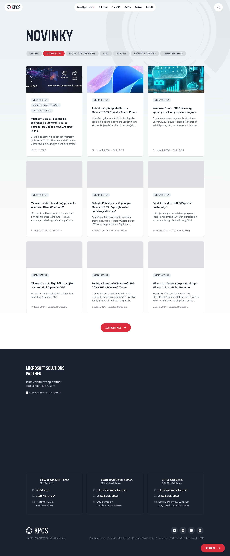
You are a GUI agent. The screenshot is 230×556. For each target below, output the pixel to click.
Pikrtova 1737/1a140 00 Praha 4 (45, 503)
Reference (103, 7)
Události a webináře (145, 54)
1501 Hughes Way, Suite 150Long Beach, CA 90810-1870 (173, 503)
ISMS (201, 538)
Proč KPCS (116, 7)
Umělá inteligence (173, 54)
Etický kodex (162, 538)
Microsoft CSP (54, 54)
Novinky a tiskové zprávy (82, 54)
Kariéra (128, 7)
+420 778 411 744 (45, 496)
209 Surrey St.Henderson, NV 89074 (109, 503)
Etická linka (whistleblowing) (183, 538)
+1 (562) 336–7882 (107, 496)
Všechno (34, 54)
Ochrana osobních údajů (119, 538)
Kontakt (149, 7)
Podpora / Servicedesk (142, 538)
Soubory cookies (97, 538)
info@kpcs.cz (43, 490)
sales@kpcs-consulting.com (111, 490)
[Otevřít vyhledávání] (218, 7)
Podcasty (121, 54)
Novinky (138, 7)
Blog (105, 54)
